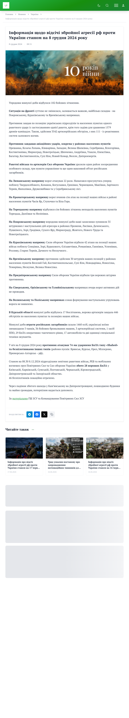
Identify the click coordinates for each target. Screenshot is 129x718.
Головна (9, 14)
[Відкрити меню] (116, 5)
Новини (22, 14)
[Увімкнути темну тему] (99, 5)
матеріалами (20, 398)
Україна (34, 14)
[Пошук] (107, 5)
